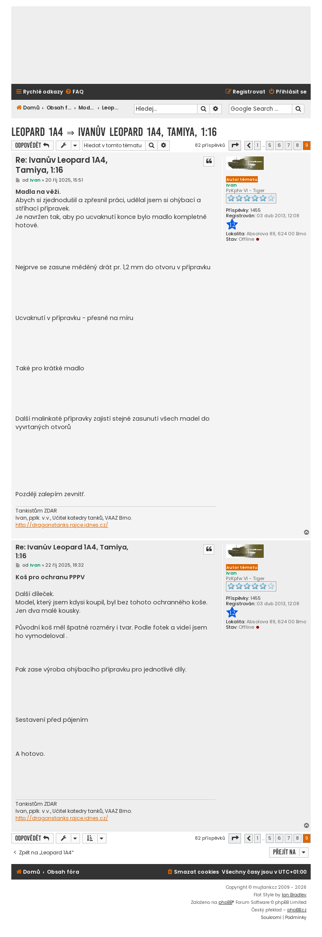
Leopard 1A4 (37, 131)
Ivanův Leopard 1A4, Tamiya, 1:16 (147, 131)
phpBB (225, 902)
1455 (255, 210)
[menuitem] (74, 92)
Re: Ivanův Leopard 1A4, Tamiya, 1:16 (62, 165)
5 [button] (269, 145)
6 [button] (279, 145)
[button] (235, 146)
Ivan (231, 185)
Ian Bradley (294, 895)
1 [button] (257, 145)
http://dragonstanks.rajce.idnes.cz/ (62, 525)
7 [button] (288, 145)
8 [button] (297, 145)
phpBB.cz (296, 910)
